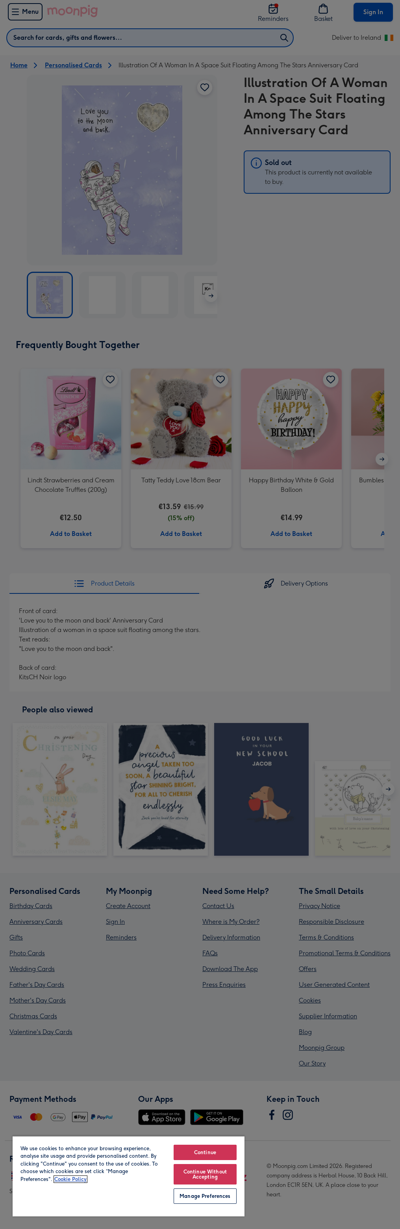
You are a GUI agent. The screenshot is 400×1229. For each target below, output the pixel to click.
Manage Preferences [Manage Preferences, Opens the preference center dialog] (205, 1196)
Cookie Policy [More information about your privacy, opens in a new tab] (70, 1179)
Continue (205, 1152)
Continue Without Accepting (205, 1174)
